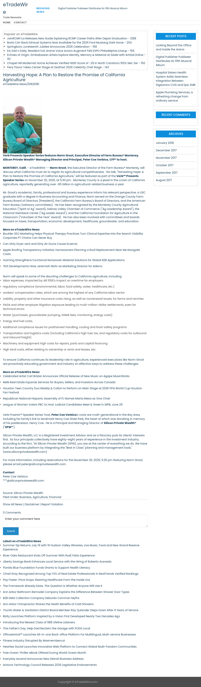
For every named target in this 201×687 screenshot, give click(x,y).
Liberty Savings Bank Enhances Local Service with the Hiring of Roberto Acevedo (57, 562)
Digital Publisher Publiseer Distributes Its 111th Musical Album (92, 8)
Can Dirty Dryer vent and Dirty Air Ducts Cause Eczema (40, 244)
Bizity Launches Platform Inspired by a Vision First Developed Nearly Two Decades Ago (61, 616)
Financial (55, 497)
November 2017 (166, 158)
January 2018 (165, 143)
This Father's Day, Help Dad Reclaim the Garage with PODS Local (46, 628)
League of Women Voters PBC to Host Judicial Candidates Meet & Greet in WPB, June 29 (62, 405)
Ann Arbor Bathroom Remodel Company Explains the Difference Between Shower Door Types (66, 592)
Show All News (12, 504)
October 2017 (165, 165)
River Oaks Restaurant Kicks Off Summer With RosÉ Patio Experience (49, 555)
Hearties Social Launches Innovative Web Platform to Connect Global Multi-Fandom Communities (70, 647)
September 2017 (167, 173)
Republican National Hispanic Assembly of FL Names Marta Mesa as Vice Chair (56, 398)
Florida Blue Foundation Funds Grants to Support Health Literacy (46, 568)
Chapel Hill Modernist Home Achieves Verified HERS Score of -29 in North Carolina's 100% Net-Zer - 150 (76, 63)
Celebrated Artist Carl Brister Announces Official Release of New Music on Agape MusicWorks (66, 376)
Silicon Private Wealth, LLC (20, 435)
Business (25, 497)
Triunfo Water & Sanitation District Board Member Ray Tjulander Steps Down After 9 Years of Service (70, 610)
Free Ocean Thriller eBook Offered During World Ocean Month (44, 653)
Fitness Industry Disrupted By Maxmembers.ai (34, 641)
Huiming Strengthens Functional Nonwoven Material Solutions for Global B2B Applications (64, 260)
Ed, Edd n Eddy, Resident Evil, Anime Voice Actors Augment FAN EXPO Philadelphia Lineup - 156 (70, 51)
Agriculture (40, 497)
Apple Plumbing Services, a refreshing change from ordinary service (174, 96)
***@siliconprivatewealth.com (23, 481)
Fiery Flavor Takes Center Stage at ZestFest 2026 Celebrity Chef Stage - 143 (58, 67)
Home (7, 22)
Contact (20, 22)
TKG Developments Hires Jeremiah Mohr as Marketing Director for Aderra (52, 266)
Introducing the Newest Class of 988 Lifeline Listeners (39, 622)
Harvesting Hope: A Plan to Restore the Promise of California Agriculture (64, 77)
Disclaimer (32, 504)
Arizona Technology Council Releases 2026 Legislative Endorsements (50, 665)
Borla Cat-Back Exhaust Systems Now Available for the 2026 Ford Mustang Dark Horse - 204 (69, 42)
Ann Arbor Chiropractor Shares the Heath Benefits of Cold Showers (48, 604)
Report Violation (52, 504)
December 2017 (166, 150)
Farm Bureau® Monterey (122, 168)
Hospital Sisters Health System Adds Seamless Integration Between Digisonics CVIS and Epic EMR (176, 79)
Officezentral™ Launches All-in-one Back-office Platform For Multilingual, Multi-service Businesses (69, 634)
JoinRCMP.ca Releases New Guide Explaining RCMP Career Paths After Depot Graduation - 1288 (71, 38)
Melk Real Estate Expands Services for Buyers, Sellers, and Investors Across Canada (59, 382)
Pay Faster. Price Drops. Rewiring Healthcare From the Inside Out (46, 580)
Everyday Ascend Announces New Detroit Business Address (43, 659)
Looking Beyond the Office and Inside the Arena (173, 47)
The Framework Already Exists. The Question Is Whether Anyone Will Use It (52, 586)
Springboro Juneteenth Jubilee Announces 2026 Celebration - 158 (52, 47)
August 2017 (164, 180)
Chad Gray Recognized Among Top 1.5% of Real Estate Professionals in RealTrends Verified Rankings (70, 574)
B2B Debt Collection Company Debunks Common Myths (41, 598)
